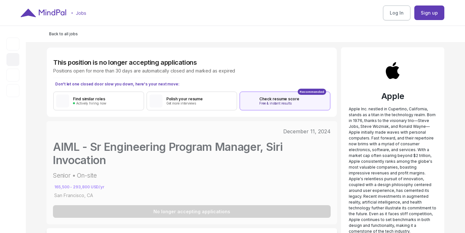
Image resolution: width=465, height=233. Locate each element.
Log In (397, 13)
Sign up (429, 13)
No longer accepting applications (191, 211)
